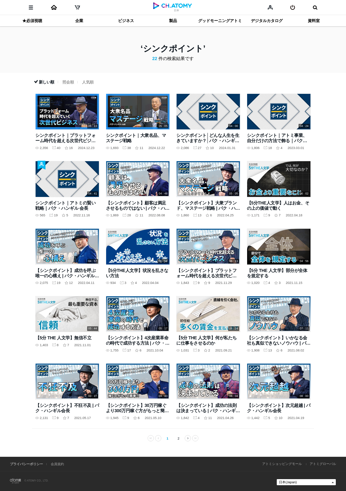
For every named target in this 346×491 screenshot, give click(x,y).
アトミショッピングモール (282, 464)
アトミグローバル (323, 464)
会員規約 (57, 464)
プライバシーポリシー (26, 464)
